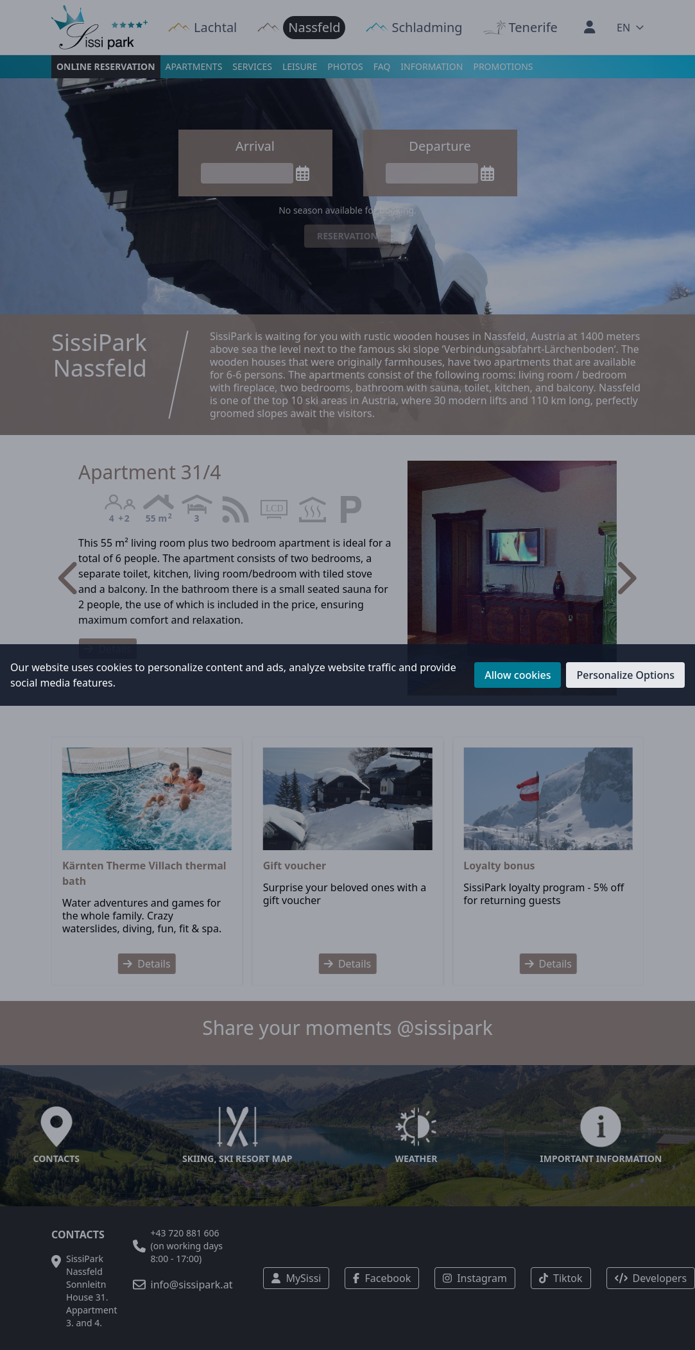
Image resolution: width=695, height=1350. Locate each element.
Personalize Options (625, 675)
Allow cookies (518, 675)
